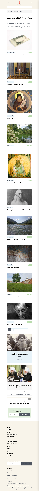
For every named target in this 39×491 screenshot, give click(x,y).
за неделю (16, 360)
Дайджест (9, 424)
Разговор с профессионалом (14, 438)
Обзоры (9, 431)
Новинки (10, 349)
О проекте (9, 468)
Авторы (9, 455)
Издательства (10, 453)
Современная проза (12, 441)
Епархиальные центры (12, 457)
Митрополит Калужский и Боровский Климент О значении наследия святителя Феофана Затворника (19, 386)
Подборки (9, 432)
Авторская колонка (12, 434)
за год (23, 360)
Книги (8, 451)
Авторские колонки (13, 380)
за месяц (20, 360)
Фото (8, 446)
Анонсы (9, 427)
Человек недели (11, 436)
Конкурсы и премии (12, 444)
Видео (8, 448)
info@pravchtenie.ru (22, 483)
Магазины (9, 458)
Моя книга (9, 439)
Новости (9, 425)
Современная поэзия (12, 443)
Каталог (9, 450)
